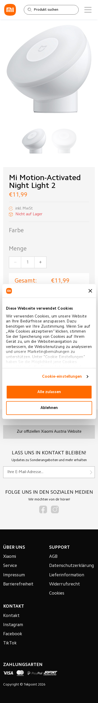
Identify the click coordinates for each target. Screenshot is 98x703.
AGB (53, 557)
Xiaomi (9, 557)
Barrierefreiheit (18, 584)
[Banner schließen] (90, 291)
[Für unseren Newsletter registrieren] (49, 472)
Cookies (56, 593)
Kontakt (11, 616)
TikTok (10, 643)
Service (10, 566)
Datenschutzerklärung (71, 566)
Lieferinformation (66, 575)
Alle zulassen (49, 392)
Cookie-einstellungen (62, 376)
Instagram (13, 625)
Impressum (14, 575)
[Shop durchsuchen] (51, 10)
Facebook (12, 634)
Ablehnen (49, 408)
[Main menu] (88, 10)
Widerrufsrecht (64, 584)
